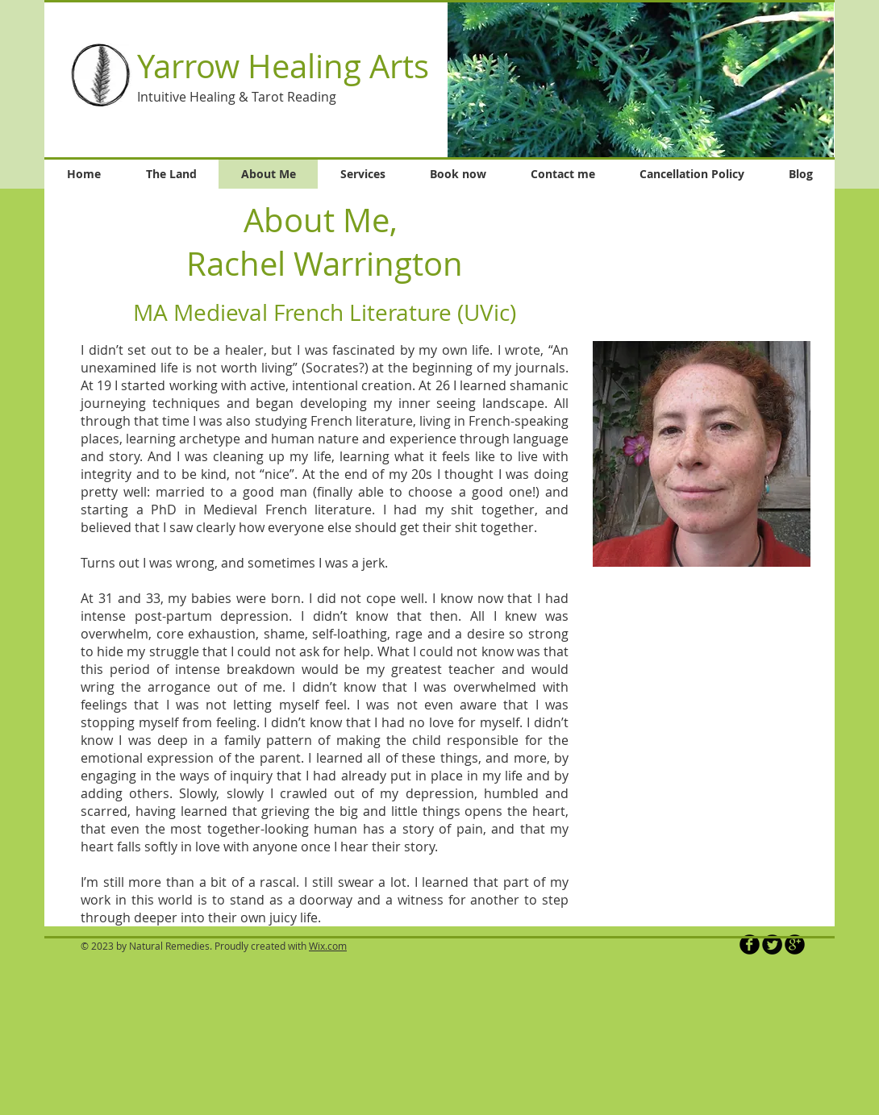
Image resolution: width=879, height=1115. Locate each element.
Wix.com (328, 945)
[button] (641, 79)
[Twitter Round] (772, 944)
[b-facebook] (749, 944)
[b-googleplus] (795, 944)
